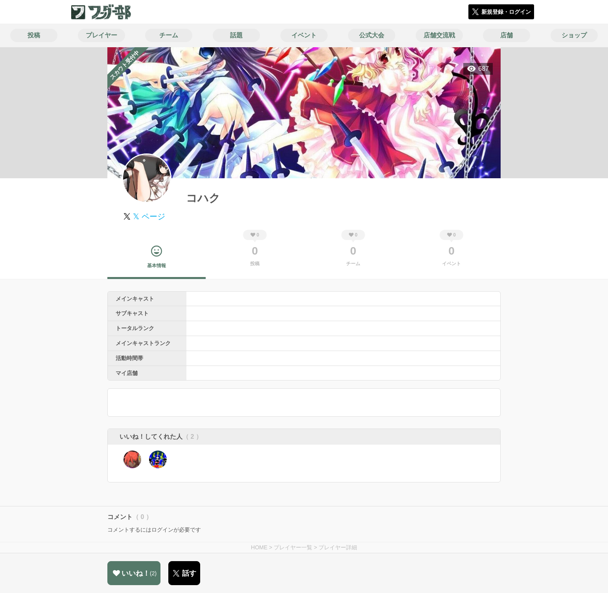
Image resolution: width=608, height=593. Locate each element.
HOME (259, 547)
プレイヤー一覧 (293, 547)
